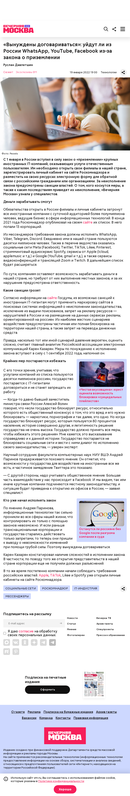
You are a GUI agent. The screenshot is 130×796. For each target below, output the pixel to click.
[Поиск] (106, 29)
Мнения (71, 629)
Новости (72, 618)
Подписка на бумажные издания (68, 712)
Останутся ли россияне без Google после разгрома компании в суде (101, 513)
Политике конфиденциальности (61, 781)
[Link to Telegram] (43, 642)
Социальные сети (20, 588)
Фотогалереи (76, 635)
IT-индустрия (85, 588)
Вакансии (29, 718)
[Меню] (123, 29)
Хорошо (65, 789)
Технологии (109, 72)
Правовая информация (91, 718)
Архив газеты (104, 624)
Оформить (47, 689)
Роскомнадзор (55, 588)
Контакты (63, 718)
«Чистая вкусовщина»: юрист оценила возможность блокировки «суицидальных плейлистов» (101, 374)
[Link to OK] (25, 642)
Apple (44, 575)
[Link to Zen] (34, 642)
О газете (18, 712)
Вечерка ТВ (103, 618)
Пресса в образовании (110, 635)
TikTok (55, 575)
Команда (46, 718)
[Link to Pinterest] (15, 651)
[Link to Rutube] (6, 651)
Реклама (34, 712)
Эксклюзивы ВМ (26, 72)
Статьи (71, 624)
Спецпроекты (105, 629)
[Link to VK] (15, 642)
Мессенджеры (17, 596)
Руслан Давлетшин (18, 65)
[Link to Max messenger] (6, 642)
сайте (87, 222)
